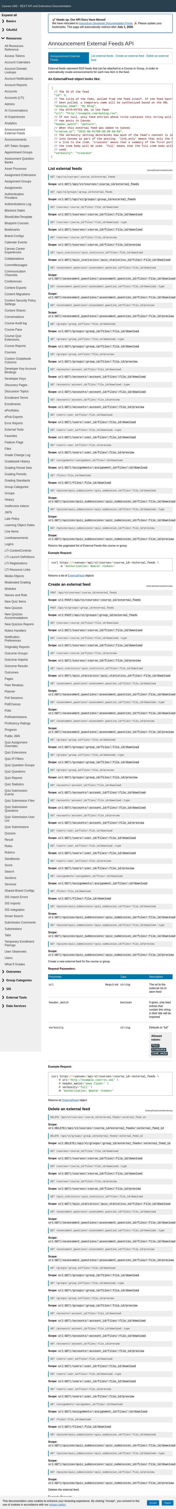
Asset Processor (16, 168)
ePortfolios (12, 410)
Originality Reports (17, 647)
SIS (8, 989)
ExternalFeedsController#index (160, 170)
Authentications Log (18, 204)
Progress (11, 729)
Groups (10, 493)
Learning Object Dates (20, 525)
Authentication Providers (14, 195)
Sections (10, 878)
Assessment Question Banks (19, 160)
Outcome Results (16, 666)
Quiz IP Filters (14, 759)
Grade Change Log (17, 455)
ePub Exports (14, 417)
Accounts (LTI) (14, 97)
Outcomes (11, 672)
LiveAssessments (16, 538)
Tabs (8, 935)
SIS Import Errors (16, 897)
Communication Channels (15, 273)
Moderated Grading (18, 582)
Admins (10, 104)
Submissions (13, 929)
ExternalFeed (76, 567)
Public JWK (12, 736)
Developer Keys (15, 378)
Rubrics (10, 852)
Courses (10, 352)
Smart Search (14, 916)
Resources (14, 38)
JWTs (8, 512)
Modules (10, 588)
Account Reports (16, 85)
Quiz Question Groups (20, 765)
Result (9, 839)
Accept (153, 1503)
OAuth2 (11, 29)
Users (9, 958)
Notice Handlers (15, 630)
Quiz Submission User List (20, 818)
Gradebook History (17, 461)
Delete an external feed (69, 1092)
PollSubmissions (16, 717)
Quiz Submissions (17, 827)
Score (9, 865)
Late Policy (12, 518)
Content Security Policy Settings (20, 302)
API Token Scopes (17, 146)
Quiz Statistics (14, 784)
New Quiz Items (15, 601)
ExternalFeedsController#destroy (159, 1094)
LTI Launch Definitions (20, 557)
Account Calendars (17, 62)
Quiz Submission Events (16, 792)
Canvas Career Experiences (15, 250)
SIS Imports (12, 903)
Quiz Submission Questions (16, 808)
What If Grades (15, 964)
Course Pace (13, 329)
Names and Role (16, 595)
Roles (8, 846)
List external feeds (102, 55)
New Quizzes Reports (19, 624)
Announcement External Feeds (15, 131)
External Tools (14, 429)
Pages (9, 678)
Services (10, 884)
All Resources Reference (14, 47)
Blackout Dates (15, 210)
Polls (8, 710)
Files (8, 448)
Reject (167, 1503)
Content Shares (15, 310)
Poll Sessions (14, 698)
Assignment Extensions (20, 175)
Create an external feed (129, 55)
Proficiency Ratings (18, 723)
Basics (11, 21)
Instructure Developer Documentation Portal (105, 23)
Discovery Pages (16, 385)
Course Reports (15, 346)
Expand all (9, 15)
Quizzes (10, 833)
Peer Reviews (14, 685)
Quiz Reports (13, 778)
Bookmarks (12, 229)
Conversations (14, 317)
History (9, 499)
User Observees (15, 951)
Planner (10, 691)
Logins (9, 544)
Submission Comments (20, 922)
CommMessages (16, 265)
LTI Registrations (16, 563)
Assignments (13, 187)
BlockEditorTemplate (18, 217)
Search (9, 871)
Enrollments (13, 404)
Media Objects (14, 576)
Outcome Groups (16, 653)
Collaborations (14, 258)
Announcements (15, 139)
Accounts (11, 91)
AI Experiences (15, 117)
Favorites (11, 436)
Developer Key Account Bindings (20, 370)
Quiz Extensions (15, 752)
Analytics (11, 123)
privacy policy (57, 1504)
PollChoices (13, 704)
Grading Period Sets (18, 467)
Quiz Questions (15, 771)
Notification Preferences (13, 638)
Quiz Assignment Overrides (16, 744)
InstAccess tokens (17, 506)
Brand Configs (14, 236)
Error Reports (14, 423)
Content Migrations (17, 294)
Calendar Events (16, 242)
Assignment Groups (18, 181)
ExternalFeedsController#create (160, 578)
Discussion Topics (17, 391)
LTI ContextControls (18, 550)
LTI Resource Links (17, 569)
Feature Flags (14, 442)
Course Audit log (16, 323)
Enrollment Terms (16, 397)
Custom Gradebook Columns (18, 360)
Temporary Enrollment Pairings (19, 943)
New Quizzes (14, 608)
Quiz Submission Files (20, 800)
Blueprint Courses (17, 223)
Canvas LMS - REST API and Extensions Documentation (36, 6)
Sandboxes (12, 859)
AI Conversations (16, 110)
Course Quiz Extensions (13, 337)
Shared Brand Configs (19, 890)
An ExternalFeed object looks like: (74, 79)
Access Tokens (15, 56)
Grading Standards (17, 480)
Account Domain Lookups (16, 70)
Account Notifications (19, 78)
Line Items (12, 531)
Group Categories (17, 487)
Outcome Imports (16, 659)
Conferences (13, 281)
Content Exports (15, 287)
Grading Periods (15, 474)
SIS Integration (15, 909)
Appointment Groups (18, 152)
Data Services (16, 1006)
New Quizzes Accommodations (16, 616)
